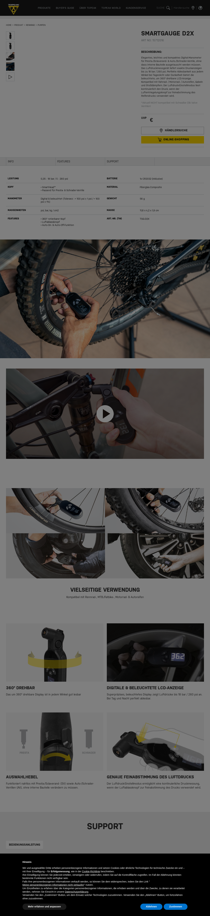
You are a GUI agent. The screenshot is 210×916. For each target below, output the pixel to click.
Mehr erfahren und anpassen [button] (44, 906)
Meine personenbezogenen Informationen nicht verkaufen (53, 884)
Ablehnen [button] (151, 906)
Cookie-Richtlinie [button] (91, 871)
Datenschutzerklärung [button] (76, 891)
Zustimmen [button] (175, 906)
